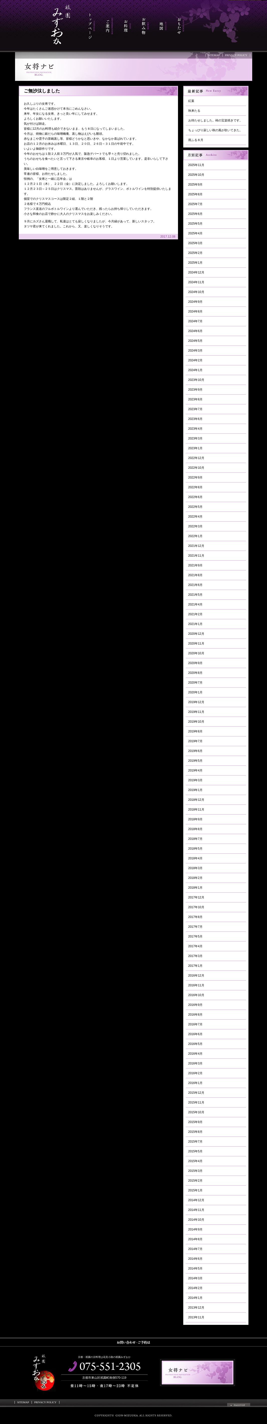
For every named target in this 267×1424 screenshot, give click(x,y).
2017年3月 (195, 956)
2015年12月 (196, 1092)
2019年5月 (195, 760)
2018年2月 (195, 878)
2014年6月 (195, 1258)
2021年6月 (195, 585)
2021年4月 (195, 604)
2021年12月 (196, 546)
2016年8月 (195, 1014)
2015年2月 (195, 1180)
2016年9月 (195, 1005)
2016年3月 (195, 1063)
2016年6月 (195, 1034)
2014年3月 (195, 1278)
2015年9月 (195, 1122)
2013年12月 (196, 1307)
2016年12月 (196, 975)
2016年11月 (196, 985)
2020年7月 (195, 682)
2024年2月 (195, 360)
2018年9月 (195, 819)
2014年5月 (195, 1268)
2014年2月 (195, 1288)
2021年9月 (195, 565)
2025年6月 (195, 214)
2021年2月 (195, 614)
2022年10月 (196, 467)
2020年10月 (196, 653)
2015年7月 (195, 1141)
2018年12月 (196, 800)
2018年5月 (195, 848)
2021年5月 (195, 594)
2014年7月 (195, 1249)
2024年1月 (195, 370)
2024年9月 (195, 301)
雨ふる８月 (195, 140)
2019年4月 (195, 770)
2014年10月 (196, 1219)
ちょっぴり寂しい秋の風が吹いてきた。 (215, 130)
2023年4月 (195, 428)
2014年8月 (195, 1239)
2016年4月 (195, 1053)
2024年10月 (196, 292)
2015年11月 (196, 1102)
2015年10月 (196, 1112)
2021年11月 (196, 555)
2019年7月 (195, 741)
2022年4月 (195, 516)
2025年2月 (195, 253)
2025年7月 (195, 204)
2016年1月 (195, 1083)
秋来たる (194, 110)
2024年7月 (195, 321)
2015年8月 (195, 1132)
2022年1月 (195, 536)
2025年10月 (196, 175)
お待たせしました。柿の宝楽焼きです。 (215, 120)
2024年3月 (195, 350)
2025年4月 (195, 233)
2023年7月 (195, 409)
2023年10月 (196, 380)
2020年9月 (195, 663)
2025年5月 (195, 223)
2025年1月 (195, 262)
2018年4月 (195, 858)
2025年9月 (195, 184)
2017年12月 (196, 897)
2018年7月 (195, 839)
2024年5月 (195, 341)
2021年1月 (195, 624)
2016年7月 (195, 1024)
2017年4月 (195, 946)
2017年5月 (195, 936)
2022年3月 (195, 526)
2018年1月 (195, 887)
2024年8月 (195, 311)
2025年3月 (195, 243)
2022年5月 (195, 507)
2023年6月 (195, 419)
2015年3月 (195, 1171)
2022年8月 (195, 487)
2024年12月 (196, 272)
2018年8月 (195, 829)
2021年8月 (195, 575)
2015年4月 (195, 1161)
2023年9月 (195, 389)
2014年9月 (195, 1229)
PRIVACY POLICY (236, 55)
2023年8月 (195, 399)
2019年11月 (196, 712)
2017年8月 (195, 917)
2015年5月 (195, 1151)
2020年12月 (196, 634)
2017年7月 (195, 926)
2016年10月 (196, 995)
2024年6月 (195, 331)
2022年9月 (195, 477)
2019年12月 (196, 702)
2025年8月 (195, 194)
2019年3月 (195, 780)
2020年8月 (195, 673)
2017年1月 (195, 966)
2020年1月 (195, 692)
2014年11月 (196, 1210)
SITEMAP (214, 55)
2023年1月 (195, 448)
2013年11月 (196, 1317)
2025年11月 (196, 165)
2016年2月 (195, 1073)
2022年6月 (195, 497)
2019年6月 (195, 751)
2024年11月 (196, 282)
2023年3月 (195, 438)
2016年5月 (195, 1044)
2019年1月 (195, 790)
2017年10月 (196, 907)
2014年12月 (196, 1200)
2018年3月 (195, 868)
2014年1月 (195, 1298)
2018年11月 (196, 809)
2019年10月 (196, 721)
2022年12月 (196, 458)
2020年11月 (196, 643)
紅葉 (191, 101)
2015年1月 (195, 1190)
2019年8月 (195, 731)
